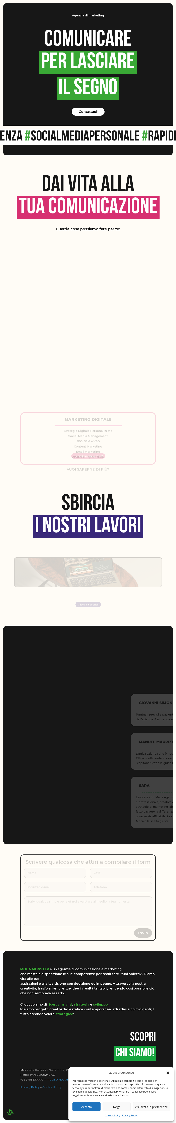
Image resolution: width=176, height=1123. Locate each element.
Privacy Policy (129, 1115)
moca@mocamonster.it (63, 1079)
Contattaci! (88, 112)
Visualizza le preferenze (151, 1107)
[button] (168, 1073)
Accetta (86, 1107)
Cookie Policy (112, 1115)
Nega (116, 1107)
